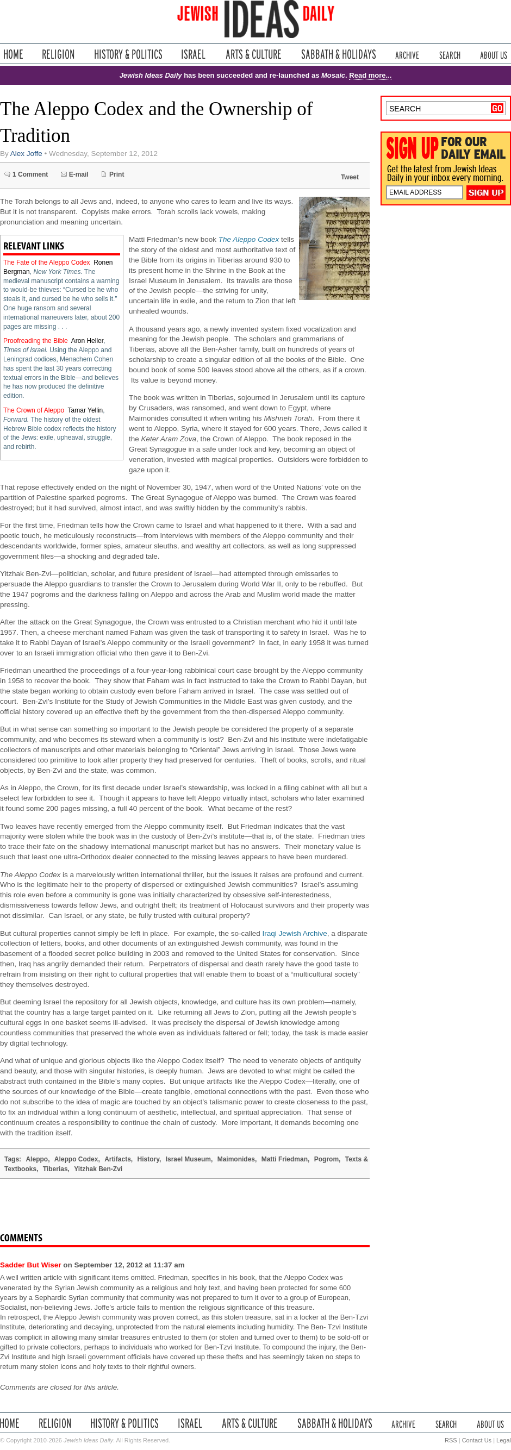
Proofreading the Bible (35, 341)
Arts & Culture (253, 54)
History (148, 1159)
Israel (193, 54)
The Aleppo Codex (249, 239)
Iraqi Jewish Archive (295, 933)
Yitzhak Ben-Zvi (98, 1169)
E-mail (79, 174)
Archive (407, 54)
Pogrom (326, 1159)
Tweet (350, 177)
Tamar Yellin (85, 410)
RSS (451, 1440)
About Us (493, 54)
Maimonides (236, 1159)
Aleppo (37, 1159)
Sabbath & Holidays (338, 54)
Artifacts (117, 1159)
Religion (58, 54)
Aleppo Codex (76, 1159)
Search (449, 54)
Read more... (370, 75)
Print (116, 174)
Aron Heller (87, 341)
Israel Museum (188, 1159)
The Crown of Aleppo (33, 410)
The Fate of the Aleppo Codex (46, 262)
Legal (503, 1440)
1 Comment (30, 174)
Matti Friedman (284, 1159)
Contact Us (476, 1440)
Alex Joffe (26, 153)
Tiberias (55, 1169)
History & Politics (128, 54)
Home (13, 54)
